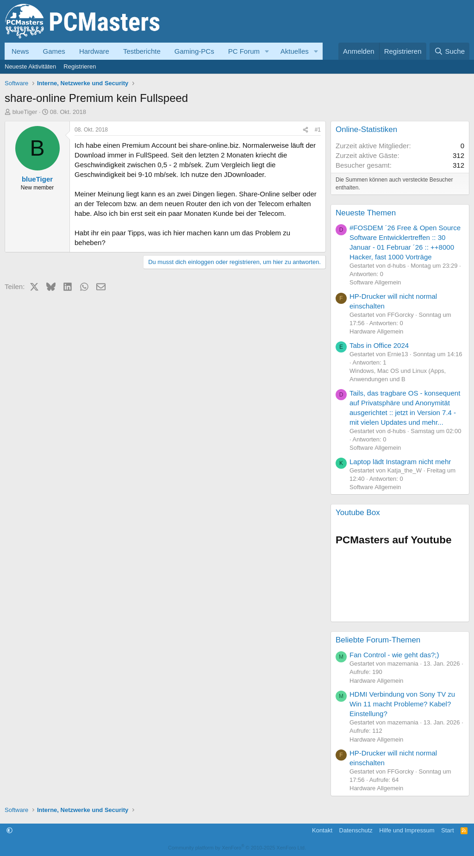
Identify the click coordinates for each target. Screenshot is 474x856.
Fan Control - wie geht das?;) (394, 655)
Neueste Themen (366, 212)
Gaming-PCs (194, 51)
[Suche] (449, 51)
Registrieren (79, 66)
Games (54, 51)
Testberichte (142, 51)
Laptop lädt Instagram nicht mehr (400, 462)
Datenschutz (356, 830)
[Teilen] (305, 130)
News (20, 51)
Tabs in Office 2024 (379, 345)
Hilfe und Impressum (406, 830)
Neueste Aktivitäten (30, 66)
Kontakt (322, 830)
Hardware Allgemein (376, 331)
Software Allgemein (375, 282)
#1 (318, 129)
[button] (267, 51)
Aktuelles (295, 51)
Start (447, 830)
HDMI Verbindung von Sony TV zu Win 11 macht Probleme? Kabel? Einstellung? (402, 704)
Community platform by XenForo (237, 847)
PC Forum (244, 51)
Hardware (94, 51)
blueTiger (24, 111)
